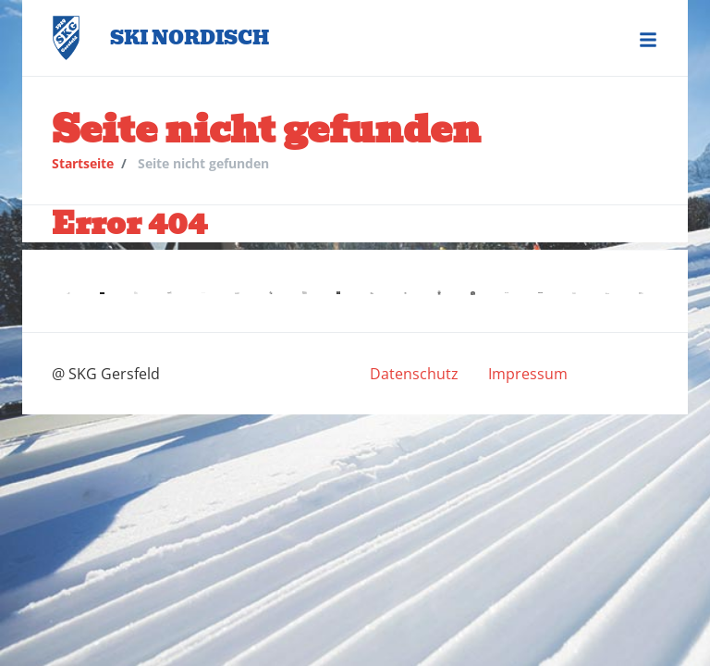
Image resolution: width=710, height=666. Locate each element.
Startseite (83, 163)
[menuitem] (414, 374)
